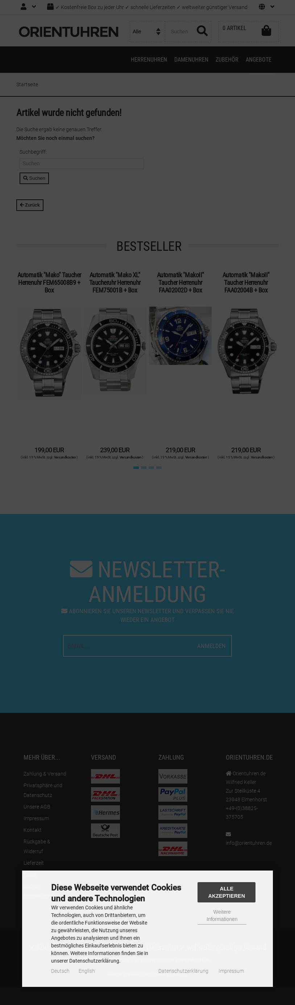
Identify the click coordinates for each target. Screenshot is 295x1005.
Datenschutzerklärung (183, 971)
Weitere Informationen (222, 915)
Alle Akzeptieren (226, 892)
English (87, 971)
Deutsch (60, 971)
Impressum (231, 971)
